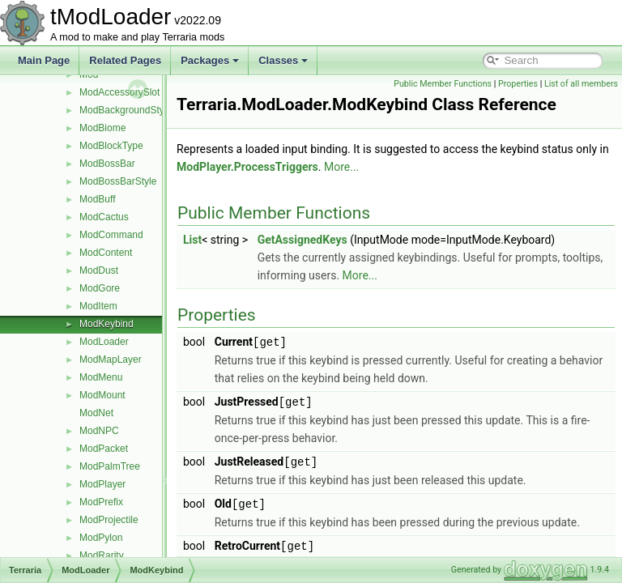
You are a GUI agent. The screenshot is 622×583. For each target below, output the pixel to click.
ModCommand (111, 234)
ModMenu (100, 377)
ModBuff (97, 199)
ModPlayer (102, 484)
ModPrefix (101, 502)
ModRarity (101, 555)
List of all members (581, 101)
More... (417, 184)
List (233, 257)
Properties (594, 84)
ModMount (102, 395)
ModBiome (102, 128)
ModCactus (104, 217)
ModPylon (100, 537)
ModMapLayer (110, 359)
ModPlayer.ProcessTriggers (323, 184)
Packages (210, 60)
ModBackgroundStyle (125, 110)
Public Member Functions (519, 84)
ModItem (98, 306)
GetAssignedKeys (343, 257)
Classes (283, 60)
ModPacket (103, 448)
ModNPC (99, 430)
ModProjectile (108, 520)
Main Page (44, 60)
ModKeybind (106, 324)
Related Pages (125, 60)
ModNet (96, 413)
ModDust (98, 270)
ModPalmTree (109, 466)
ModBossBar (107, 163)
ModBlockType (111, 145)
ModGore (99, 288)
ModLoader (104, 341)
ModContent (105, 252)
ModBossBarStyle (117, 181)
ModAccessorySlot (119, 92)
